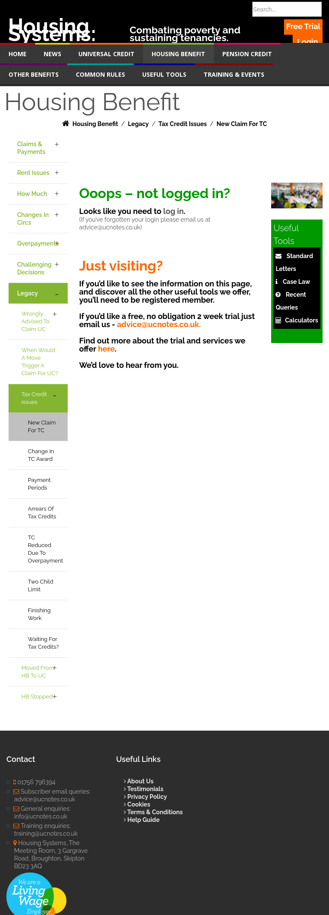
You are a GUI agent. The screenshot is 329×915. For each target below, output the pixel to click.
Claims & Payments (31, 148)
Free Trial (303, 26)
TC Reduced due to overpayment (45, 549)
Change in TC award (41, 455)
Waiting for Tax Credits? (43, 643)
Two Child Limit (40, 585)
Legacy (27, 293)
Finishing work (39, 614)
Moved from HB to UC (37, 672)
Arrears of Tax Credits (42, 513)
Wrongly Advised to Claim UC (35, 321)
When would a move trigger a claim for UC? (39, 361)
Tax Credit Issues (34, 398)
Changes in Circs (33, 218)
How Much (32, 193)
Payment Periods (39, 484)
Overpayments (38, 243)
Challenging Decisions (34, 268)
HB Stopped (37, 696)
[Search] (287, 9)
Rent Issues (33, 172)
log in (173, 211)
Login (307, 41)
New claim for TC (42, 426)
